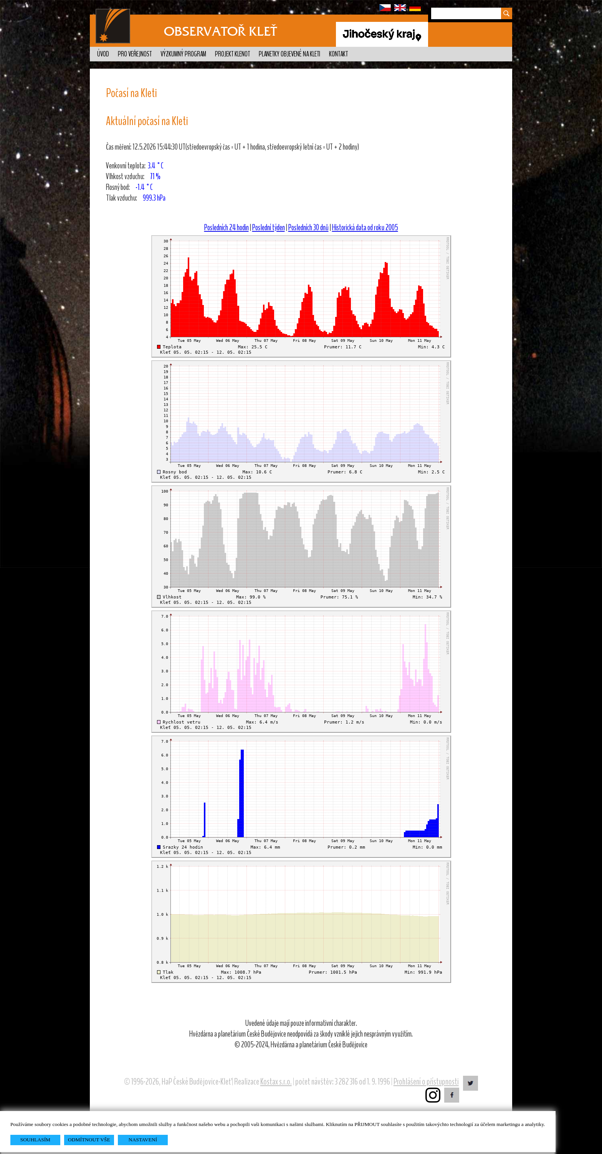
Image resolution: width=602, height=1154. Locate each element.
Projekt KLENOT (232, 54)
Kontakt (338, 54)
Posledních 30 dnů (308, 227)
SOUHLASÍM (35, 1139)
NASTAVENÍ (143, 1139)
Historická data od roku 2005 (365, 227)
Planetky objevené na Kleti (289, 54)
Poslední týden (268, 227)
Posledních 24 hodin (226, 227)
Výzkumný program (183, 54)
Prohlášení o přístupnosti (426, 1082)
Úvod (103, 54)
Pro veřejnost (135, 54)
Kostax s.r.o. (276, 1082)
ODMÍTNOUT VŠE (89, 1139)
